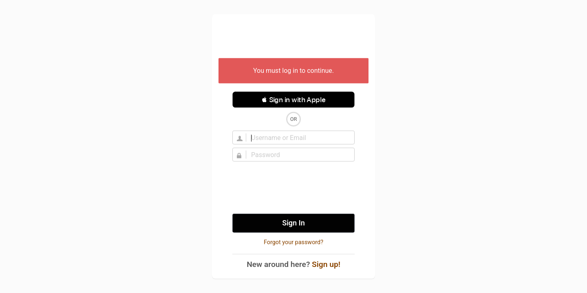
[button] (293, 100)
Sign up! (326, 264)
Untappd (293, 37)
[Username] (298, 137)
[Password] (298, 155)
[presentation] (293, 187)
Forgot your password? (293, 242)
